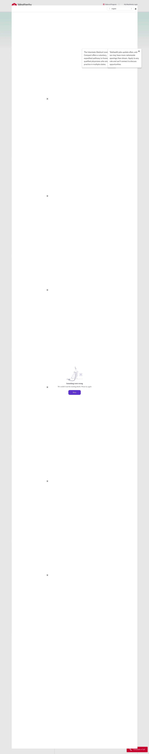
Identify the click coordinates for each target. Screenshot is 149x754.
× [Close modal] (135, 8)
